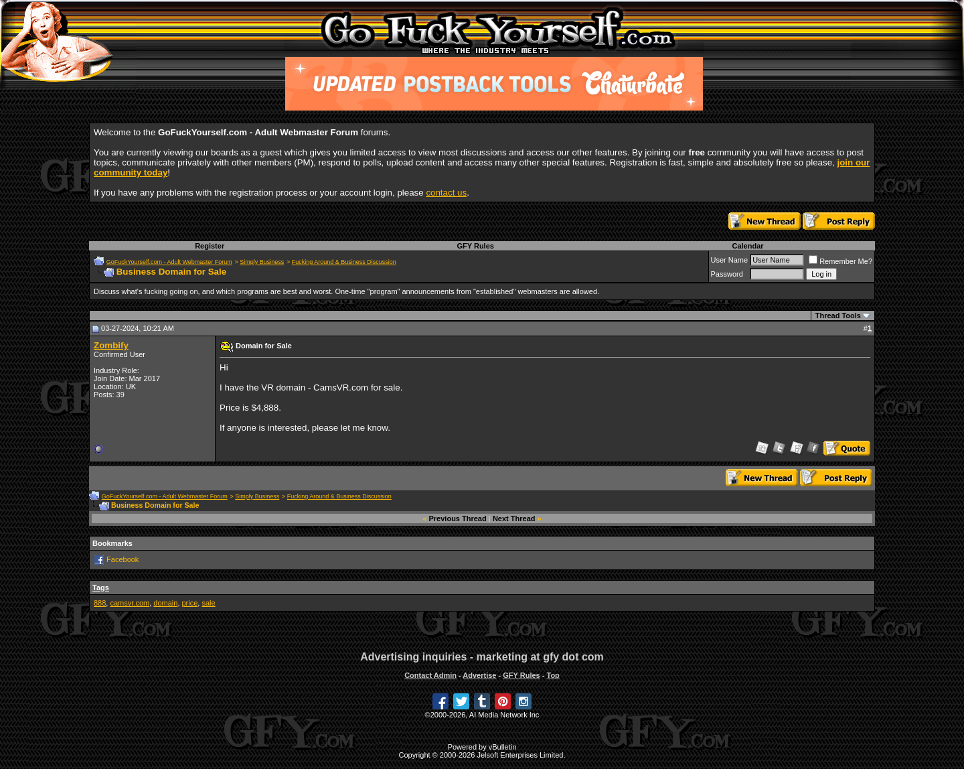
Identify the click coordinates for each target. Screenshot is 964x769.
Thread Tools (838, 315)
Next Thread (514, 518)
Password (727, 274)
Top (552, 675)
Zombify (111, 345)
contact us (446, 193)
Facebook (122, 559)
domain (165, 603)
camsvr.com (129, 603)
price (190, 603)
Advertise (479, 675)
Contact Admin (430, 675)
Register (209, 246)
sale (208, 603)
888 (100, 603)
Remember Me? (840, 261)
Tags (100, 587)
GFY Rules (475, 246)
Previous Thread (458, 518)
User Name (729, 260)
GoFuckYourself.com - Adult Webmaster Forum (169, 262)
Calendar (747, 246)
